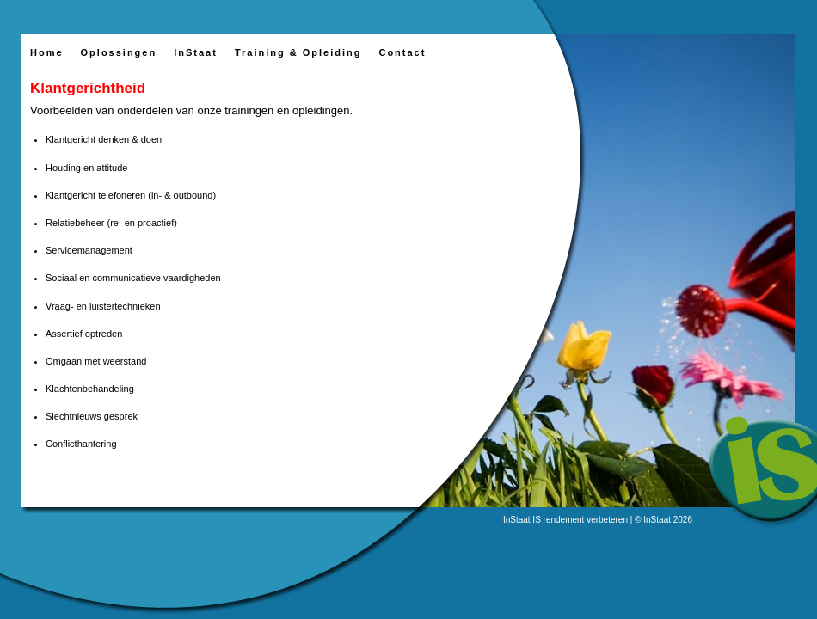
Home (47, 52)
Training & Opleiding (298, 52)
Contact (402, 52)
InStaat (196, 52)
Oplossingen (119, 52)
